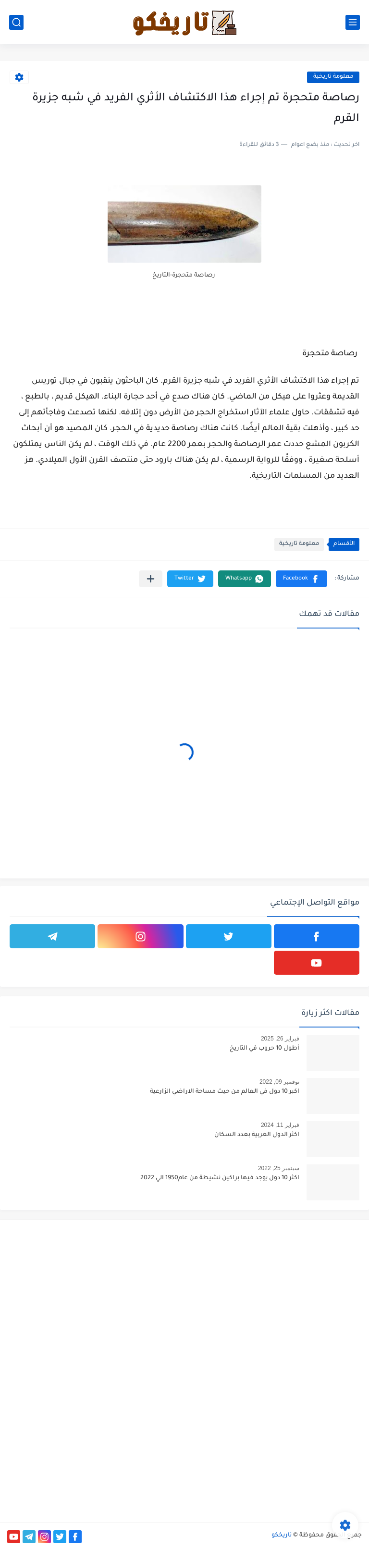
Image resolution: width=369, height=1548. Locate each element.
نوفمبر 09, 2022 (279, 1081)
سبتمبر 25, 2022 (278, 1168)
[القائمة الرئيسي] (352, 22)
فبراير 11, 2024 (280, 1125)
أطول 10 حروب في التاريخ (264, 1048)
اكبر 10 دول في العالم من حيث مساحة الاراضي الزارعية (224, 1091)
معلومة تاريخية (333, 77)
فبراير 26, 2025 (280, 1038)
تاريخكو (281, 1535)
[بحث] (16, 22)
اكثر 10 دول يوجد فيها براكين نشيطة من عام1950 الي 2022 (219, 1178)
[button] (301, 578)
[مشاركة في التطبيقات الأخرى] (150, 578)
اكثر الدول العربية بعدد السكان (256, 1135)
